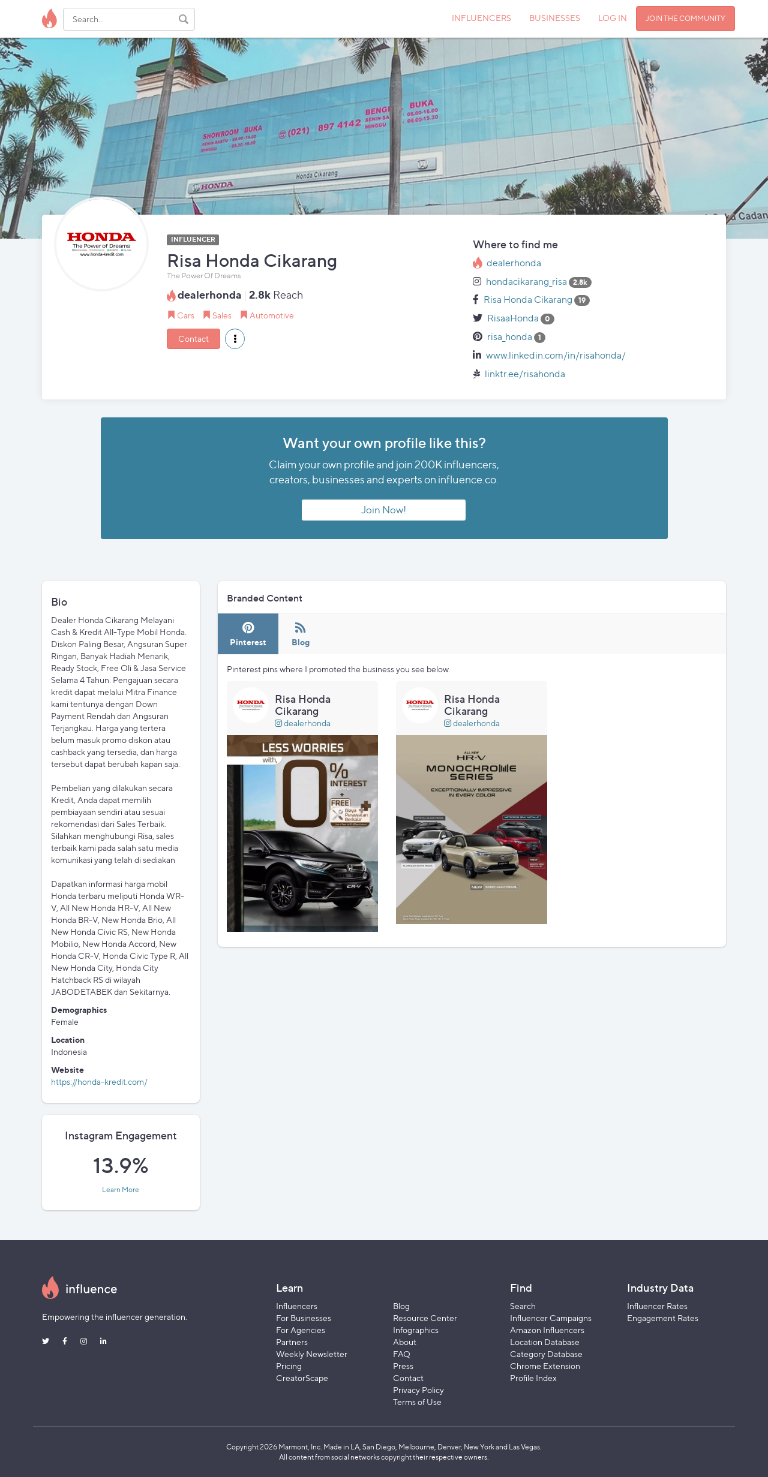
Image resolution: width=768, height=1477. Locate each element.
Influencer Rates (657, 1306)
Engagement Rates (662, 1318)
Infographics (416, 1330)
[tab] (248, 634)
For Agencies (300, 1330)
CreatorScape (302, 1378)
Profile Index (533, 1378)
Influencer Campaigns (551, 1318)
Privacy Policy (418, 1390)
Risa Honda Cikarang (528, 299)
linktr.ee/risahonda (525, 374)
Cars (185, 315)
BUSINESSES (554, 18)
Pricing (289, 1366)
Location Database (545, 1342)
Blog (401, 1306)
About (404, 1342)
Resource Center (425, 1318)
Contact (193, 338)
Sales (222, 315)
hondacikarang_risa (526, 281)
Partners (292, 1342)
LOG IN (612, 18)
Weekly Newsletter (311, 1354)
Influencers (296, 1306)
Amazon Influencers (547, 1330)
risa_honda (509, 336)
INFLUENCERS (481, 18)
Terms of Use (417, 1402)
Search (523, 1306)
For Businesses (303, 1318)
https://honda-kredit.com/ (99, 1081)
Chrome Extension (545, 1366)
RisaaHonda (513, 318)
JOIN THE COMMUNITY (685, 18)
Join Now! (383, 510)
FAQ (401, 1354)
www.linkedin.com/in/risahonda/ (556, 355)
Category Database (546, 1354)
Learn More (120, 1190)
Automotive (272, 315)
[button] (235, 339)
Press (403, 1366)
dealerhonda (514, 263)
